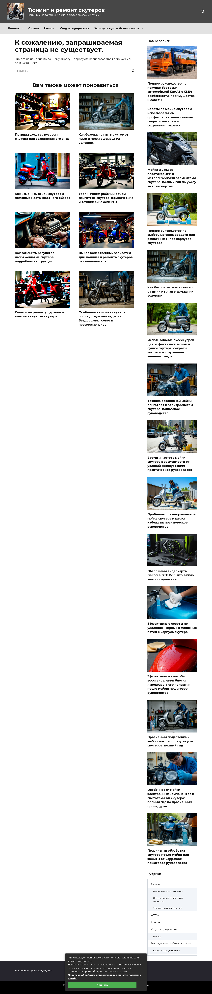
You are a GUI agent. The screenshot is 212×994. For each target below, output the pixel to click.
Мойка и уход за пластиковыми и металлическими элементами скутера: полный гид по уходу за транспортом (171, 178)
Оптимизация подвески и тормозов (168, 900)
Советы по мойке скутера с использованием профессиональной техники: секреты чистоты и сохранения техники (170, 117)
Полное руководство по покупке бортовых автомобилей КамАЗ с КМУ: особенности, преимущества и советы (171, 92)
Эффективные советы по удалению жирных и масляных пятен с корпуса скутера (172, 627)
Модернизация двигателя (168, 891)
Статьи (33, 28)
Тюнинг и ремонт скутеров (66, 10)
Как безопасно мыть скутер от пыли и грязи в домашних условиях (104, 138)
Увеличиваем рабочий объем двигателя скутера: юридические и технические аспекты (106, 198)
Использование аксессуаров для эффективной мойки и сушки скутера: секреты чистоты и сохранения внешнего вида (170, 348)
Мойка (157, 936)
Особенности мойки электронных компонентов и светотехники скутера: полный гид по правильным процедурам (170, 798)
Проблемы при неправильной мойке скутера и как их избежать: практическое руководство (171, 520)
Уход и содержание (74, 28)
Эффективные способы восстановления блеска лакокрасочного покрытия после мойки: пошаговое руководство (168, 684)
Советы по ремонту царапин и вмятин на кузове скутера (39, 314)
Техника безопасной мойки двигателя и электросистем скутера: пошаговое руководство (170, 407)
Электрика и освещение (167, 908)
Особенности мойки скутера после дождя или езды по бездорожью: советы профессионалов (102, 318)
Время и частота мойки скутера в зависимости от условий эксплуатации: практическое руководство (169, 463)
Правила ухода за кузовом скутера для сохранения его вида (42, 136)
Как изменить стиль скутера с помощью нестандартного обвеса (42, 196)
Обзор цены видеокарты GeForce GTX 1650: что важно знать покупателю (170, 575)
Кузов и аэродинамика (166, 950)
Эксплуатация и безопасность (117, 28)
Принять (102, 985)
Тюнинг (49, 28)
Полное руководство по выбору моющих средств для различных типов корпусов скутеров (171, 237)
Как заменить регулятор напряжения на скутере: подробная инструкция (34, 257)
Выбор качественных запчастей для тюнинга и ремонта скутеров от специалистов (106, 257)
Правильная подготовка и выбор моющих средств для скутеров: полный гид (170, 741)
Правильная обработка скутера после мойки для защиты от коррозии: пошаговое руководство (168, 857)
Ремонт (13, 28)
